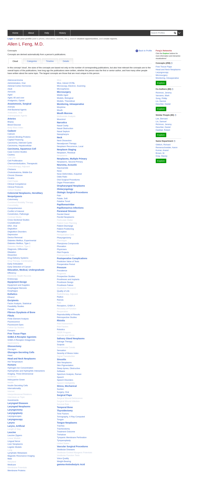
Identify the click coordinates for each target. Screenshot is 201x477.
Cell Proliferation (15, 160)
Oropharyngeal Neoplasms (71, 186)
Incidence (12, 376)
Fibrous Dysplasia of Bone (21, 312)
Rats (59, 302)
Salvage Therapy (64, 341)
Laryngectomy (15, 410)
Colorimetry (13, 199)
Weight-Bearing (64, 461)
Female (11, 309)
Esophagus (13, 291)
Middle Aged (62, 95)
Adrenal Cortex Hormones (19, 86)
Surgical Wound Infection (68, 401)
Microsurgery (64, 92)
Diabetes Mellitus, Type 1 (19, 243)
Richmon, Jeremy (164, 92)
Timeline (50, 61)
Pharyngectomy (64, 237)
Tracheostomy (63, 429)
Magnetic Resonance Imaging (21, 456)
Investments (13, 400)
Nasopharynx (63, 134)
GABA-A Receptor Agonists (22, 337)
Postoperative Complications (72, 258)
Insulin (11, 382)
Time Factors (63, 413)
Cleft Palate (13, 181)
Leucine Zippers (15, 435)
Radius (60, 297)
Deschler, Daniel (163, 104)
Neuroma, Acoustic (67, 165)
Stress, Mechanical (67, 386)
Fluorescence (14, 322)
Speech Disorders (65, 380)
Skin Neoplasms (64, 362)
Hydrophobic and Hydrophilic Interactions (26, 371)
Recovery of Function (66, 308)
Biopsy (11, 122)
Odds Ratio (62, 177)
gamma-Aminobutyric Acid (71, 464)
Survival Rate (63, 404)
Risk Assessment (64, 323)
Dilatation (12, 252)
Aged (10, 95)
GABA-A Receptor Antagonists (21, 340)
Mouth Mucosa (64, 113)
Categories (32, 61)
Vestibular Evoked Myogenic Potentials (74, 452)
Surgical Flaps (64, 395)
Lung (10, 450)
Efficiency (12, 273)
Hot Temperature (15, 362)
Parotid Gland (63, 214)
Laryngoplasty (15, 413)
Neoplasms (62, 155)
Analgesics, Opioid (16, 100)
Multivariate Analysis (66, 116)
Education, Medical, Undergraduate (26, 270)
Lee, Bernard (162, 118)
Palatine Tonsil (63, 201)
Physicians (62, 249)
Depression (13, 234)
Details (66, 61)
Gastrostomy (13, 343)
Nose (59, 171)
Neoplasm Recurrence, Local (70, 146)
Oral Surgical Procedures (68, 180)
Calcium (11, 134)
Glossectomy (14, 346)
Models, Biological (65, 98)
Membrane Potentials (17, 467)
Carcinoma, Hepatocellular (20, 145)
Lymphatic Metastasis (17, 453)
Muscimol (61, 119)
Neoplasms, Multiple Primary (72, 158)
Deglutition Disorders (17, 231)
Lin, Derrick (161, 101)
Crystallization (14, 223)
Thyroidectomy (65, 410)
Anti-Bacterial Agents (17, 109)
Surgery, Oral (63, 392)
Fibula (11, 315)
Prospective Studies (66, 276)
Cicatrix (11, 178)
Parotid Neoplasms (65, 217)
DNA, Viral (12, 226)
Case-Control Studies (17, 152)
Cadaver (12, 131)
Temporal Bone (65, 407)
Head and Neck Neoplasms (22, 358)
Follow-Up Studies (16, 327)
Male (10, 458)
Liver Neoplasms (15, 444)
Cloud (15, 61)
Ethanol (11, 297)
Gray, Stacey (161, 156)
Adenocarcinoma (15, 80)
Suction (60, 389)
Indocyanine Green (16, 379)
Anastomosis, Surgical (19, 103)
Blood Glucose (14, 125)
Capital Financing (15, 140)
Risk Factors (62, 326)
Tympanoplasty (64, 440)
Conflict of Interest (16, 211)
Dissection (12, 255)
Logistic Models (15, 447)
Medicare (12, 464)
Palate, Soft (62, 198)
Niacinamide (62, 168)
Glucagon (12, 349)
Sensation (61, 350)
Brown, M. (160, 153)
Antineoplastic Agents (17, 115)
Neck (59, 137)
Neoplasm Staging (66, 149)
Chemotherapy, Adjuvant (19, 166)
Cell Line (12, 157)
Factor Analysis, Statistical (19, 303)
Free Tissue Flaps (17, 333)
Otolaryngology (65, 189)
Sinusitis (61, 359)
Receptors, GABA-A (66, 305)
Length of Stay (14, 429)
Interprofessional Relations (20, 394)
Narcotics (62, 122)
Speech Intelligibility (66, 383)
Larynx (11, 422)
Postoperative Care (65, 255)
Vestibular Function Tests (68, 455)
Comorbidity (13, 205)
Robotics (61, 329)
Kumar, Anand (162, 150)
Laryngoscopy (15, 419)
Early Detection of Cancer (19, 267)
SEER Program (64, 332)
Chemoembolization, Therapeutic (23, 163)
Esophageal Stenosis (17, 288)
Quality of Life (63, 291)
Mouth (60, 110)
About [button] (31, 33)
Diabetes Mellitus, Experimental (22, 240)
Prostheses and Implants (68, 279)
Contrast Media (14, 217)
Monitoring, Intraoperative (70, 104)
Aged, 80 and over (16, 98)
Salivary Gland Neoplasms (71, 338)
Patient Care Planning (67, 223)
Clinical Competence (17, 184)
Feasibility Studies (16, 306)
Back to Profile (144, 50)
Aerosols (12, 92)
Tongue (60, 419)
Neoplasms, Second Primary (70, 162)
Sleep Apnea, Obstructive (68, 368)
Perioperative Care (65, 234)
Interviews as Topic (16, 397)
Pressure (61, 267)
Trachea (60, 426)
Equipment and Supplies (19, 285)
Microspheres (63, 89)
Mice (59, 80)
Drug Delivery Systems (18, 258)
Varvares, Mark (162, 95)
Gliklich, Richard (163, 144)
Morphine (61, 107)
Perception (62, 231)
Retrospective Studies (67, 317)
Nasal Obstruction (65, 128)
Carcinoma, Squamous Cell (22, 149)
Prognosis (61, 273)
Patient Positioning (65, 229)
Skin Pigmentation (65, 365)
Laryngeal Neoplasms (19, 406)
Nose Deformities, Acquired (69, 174)
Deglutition (12, 228)
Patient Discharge (65, 226)
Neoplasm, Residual (66, 152)
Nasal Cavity (62, 125)
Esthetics (12, 294)
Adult (10, 89)
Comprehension (15, 208)
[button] (179, 33)
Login (10, 38)
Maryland (12, 461)
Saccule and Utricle (65, 335)
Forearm (11, 330)
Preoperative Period (66, 264)
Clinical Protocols (15, 187)
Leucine (12, 432)
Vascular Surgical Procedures (72, 446)
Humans (12, 364)
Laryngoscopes (14, 416)
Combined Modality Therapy (20, 202)
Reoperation (62, 311)
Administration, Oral (16, 83)
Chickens (12, 169)
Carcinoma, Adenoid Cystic (20, 143)
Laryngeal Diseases (18, 403)
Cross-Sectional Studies (18, 220)
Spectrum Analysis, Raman (69, 374)
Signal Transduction (66, 356)
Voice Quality (63, 458)
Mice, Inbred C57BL (66, 83)
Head (10, 355)
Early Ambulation (15, 264)
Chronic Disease (15, 175)
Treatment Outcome (66, 431)
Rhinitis (61, 320)
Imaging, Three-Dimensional (20, 374)
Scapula (60, 344)
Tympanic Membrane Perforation (72, 437)
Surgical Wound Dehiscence (70, 398)
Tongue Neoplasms (67, 422)
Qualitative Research (66, 288)
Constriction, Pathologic (18, 214)
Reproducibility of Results (68, 314)
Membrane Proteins (16, 470)
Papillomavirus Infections (70, 208)
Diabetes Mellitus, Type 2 (19, 246)
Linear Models (14, 438)
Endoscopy (13, 279)
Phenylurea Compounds (68, 243)
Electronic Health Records (19, 276)
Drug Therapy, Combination (20, 261)
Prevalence (62, 270)
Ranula (60, 300)
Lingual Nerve (14, 441)
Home (15, 33)
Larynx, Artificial (16, 426)
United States (63, 443)
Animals (11, 107)
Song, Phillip (161, 98)
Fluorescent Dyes (15, 325)
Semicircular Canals (66, 347)
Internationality (14, 388)
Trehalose (61, 434)
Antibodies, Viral (15, 112)
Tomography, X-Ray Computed (71, 416)
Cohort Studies (14, 190)
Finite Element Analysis (18, 319)
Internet (11, 391)
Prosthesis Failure (65, 285)
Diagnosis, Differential (17, 249)
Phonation (61, 246)
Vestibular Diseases (66, 449)
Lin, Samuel (161, 121)
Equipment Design (17, 282)
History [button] (62, 33)
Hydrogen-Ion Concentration (20, 368)
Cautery (11, 154)
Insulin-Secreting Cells (18, 385)
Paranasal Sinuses (66, 211)
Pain (59, 195)
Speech (60, 377)
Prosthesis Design (65, 282)
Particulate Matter (65, 220)
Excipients (13, 300)
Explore (161, 83)
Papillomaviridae (65, 204)
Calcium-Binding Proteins (19, 137)
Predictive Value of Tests (68, 261)
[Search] (162, 33)
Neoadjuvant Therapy (66, 143)
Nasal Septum (63, 131)
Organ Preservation (66, 182)
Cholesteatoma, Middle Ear (20, 172)
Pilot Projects (63, 252)
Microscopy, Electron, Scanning (71, 86)
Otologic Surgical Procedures (72, 192)
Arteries (12, 118)
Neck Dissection (64, 140)
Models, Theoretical (66, 101)
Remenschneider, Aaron (167, 147)
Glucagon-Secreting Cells (21, 352)
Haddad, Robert (163, 130)
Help (46, 33)
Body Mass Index (15, 127)
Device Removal (15, 237)
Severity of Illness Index (67, 353)
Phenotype (62, 240)
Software (61, 371)
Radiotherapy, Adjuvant (67, 294)
